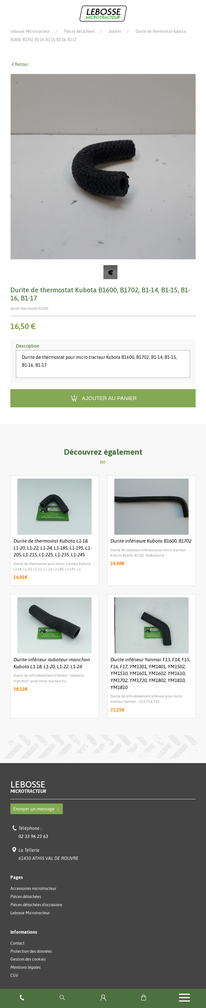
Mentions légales (25, 967)
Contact (17, 943)
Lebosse (103, 787)
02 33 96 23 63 (33, 836)
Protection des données (31, 951)
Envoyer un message (36, 808)
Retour (19, 64)
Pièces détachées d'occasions (36, 905)
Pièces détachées (79, 31)
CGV (14, 975)
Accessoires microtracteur (33, 888)
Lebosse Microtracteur (30, 31)
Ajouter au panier (103, 398)
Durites (115, 31)
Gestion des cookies (28, 959)
